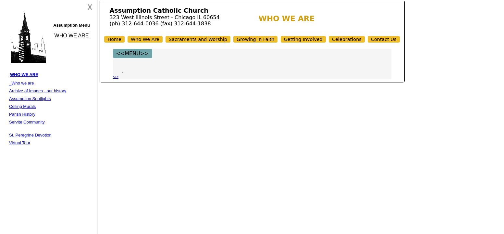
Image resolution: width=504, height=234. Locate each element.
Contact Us (384, 39)
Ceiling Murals (22, 106)
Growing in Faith (255, 39)
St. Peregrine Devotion (30, 135)
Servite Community (27, 122)
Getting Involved (303, 39)
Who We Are (145, 39)
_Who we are (21, 83)
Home (114, 39)
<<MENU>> (132, 53)
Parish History (22, 114)
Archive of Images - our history (37, 90)
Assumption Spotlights (30, 98)
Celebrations (347, 39)
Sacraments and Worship (198, 39)
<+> (116, 77)
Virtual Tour (19, 142)
